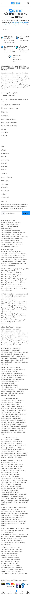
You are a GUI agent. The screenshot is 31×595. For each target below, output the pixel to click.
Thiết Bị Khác (16, 348)
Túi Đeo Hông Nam (22, 480)
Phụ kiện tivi (4, 255)
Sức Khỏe (18, 331)
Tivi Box (3, 265)
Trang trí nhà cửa (6, 323)
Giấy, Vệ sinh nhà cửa (18, 379)
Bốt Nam (22, 523)
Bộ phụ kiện (4, 504)
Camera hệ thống (21, 253)
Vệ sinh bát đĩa (5, 310)
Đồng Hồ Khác (5, 408)
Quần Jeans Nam (21, 420)
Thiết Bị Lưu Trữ (15, 234)
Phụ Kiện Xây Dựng (6, 352)
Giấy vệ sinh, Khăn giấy (7, 316)
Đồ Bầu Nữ (4, 445)
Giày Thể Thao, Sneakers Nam (9, 523)
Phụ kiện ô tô (18, 540)
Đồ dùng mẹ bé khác (17, 286)
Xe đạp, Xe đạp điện (21, 536)
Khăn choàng (4, 430)
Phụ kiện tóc (4, 426)
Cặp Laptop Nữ (23, 500)
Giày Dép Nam (22, 507)
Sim (21, 244)
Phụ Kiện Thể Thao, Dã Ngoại (9, 553)
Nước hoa (4, 341)
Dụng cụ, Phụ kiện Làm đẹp (9, 337)
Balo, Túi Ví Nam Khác (7, 464)
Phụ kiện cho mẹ (21, 279)
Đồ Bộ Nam (13, 430)
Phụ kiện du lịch (5, 567)
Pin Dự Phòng (5, 234)
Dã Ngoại (16, 561)
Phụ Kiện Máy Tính (6, 242)
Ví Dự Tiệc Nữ (22, 498)
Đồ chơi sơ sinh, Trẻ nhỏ (8, 279)
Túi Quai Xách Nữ (17, 484)
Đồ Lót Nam (20, 424)
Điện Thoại (18, 222)
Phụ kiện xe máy (5, 544)
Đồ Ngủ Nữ (4, 447)
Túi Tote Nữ (19, 488)
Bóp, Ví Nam (4, 470)
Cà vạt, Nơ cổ (20, 406)
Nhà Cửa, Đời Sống (6, 296)
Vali (16, 569)
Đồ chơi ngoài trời (6, 275)
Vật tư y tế (16, 329)
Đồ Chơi (18, 273)
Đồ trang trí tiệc (5, 304)
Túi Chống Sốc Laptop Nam (9, 494)
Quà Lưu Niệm (5, 559)
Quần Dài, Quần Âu (6, 432)
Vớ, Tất (3, 422)
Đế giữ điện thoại (6, 228)
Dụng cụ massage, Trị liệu (8, 335)
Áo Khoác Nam (22, 428)
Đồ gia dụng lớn (5, 350)
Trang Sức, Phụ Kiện (16, 408)
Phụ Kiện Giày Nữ (6, 511)
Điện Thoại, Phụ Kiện (7, 222)
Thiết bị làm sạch (23, 358)
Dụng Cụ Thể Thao (6, 565)
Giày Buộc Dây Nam (18, 515)
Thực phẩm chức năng (7, 343)
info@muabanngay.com (12, 105)
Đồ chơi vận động (6, 277)
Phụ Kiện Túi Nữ (14, 470)
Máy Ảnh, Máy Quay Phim (17, 255)
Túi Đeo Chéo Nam (6, 474)
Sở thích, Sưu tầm (6, 284)
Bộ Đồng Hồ (4, 420)
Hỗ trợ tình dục (22, 337)
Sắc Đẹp (18, 327)
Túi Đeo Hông (22, 494)
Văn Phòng (17, 565)
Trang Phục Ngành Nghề (8, 406)
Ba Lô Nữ (8, 502)
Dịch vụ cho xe (19, 530)
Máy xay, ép (4, 364)
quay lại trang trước (17, 22)
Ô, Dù (16, 500)
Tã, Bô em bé (17, 277)
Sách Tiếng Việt (16, 571)
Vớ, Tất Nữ (18, 443)
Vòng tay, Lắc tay (21, 422)
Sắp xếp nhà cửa (20, 316)
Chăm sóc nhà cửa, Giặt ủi (18, 310)
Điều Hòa (3, 263)
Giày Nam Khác (5, 509)
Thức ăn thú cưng (13, 375)
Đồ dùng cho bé (23, 269)
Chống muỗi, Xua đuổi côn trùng (10, 333)
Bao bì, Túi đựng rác (21, 294)
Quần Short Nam (6, 418)
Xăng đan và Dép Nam (21, 513)
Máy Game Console (18, 257)
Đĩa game (17, 261)
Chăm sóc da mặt (6, 329)
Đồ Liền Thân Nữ (22, 453)
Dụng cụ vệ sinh (5, 308)
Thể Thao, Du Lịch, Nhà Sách (9, 573)
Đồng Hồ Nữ (10, 422)
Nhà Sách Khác (5, 551)
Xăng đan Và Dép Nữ (7, 513)
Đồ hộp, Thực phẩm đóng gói (9, 385)
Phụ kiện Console (23, 259)
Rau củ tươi (22, 375)
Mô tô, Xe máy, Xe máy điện (9, 534)
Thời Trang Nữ (18, 373)
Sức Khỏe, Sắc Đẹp (21, 343)
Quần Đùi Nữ (11, 395)
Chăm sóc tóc (22, 335)
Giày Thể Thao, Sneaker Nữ (9, 521)
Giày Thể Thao (15, 559)
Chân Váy (21, 393)
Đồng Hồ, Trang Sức (19, 432)
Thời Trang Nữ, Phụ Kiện (8, 389)
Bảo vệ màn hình (17, 242)
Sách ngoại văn (5, 571)
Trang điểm (24, 333)
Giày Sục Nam (22, 521)
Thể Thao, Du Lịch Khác (7, 549)
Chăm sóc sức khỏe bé (7, 273)
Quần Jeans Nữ (12, 393)
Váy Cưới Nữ (20, 391)
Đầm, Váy (4, 393)
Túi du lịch (4, 569)
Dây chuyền (15, 476)
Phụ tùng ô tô (17, 538)
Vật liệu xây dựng (18, 354)
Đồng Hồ (17, 402)
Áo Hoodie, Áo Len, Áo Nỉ (8, 424)
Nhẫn (2, 434)
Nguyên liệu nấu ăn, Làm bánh (9, 381)
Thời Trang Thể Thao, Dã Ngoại (10, 557)
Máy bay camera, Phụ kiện (8, 259)
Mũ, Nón (13, 480)
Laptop (3, 244)
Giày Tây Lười (16, 519)
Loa (21, 263)
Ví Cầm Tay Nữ (5, 498)
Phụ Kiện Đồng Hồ (6, 412)
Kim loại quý (17, 468)
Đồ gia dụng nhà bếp (7, 356)
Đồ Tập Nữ (18, 445)
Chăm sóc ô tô (23, 534)
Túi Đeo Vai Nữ (18, 478)
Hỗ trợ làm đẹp (18, 339)
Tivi (25, 263)
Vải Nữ (11, 445)
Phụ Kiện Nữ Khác (6, 441)
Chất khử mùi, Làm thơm (19, 304)
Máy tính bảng (14, 224)
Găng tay (23, 426)
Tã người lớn (12, 341)
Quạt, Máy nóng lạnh (16, 360)
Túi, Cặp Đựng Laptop (16, 496)
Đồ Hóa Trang (16, 418)
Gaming (16, 244)
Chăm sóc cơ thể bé (20, 288)
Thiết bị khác (14, 246)
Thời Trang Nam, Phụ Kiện (8, 428)
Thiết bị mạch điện (20, 356)
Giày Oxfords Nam (17, 517)
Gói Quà (21, 569)
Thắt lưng (14, 462)
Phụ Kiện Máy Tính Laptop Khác (10, 230)
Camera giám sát (6, 257)
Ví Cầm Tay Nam (5, 484)
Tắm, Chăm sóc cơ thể (7, 331)
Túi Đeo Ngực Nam (6, 478)
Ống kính (10, 261)
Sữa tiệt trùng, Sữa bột (8, 391)
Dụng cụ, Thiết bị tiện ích (19, 308)
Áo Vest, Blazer (14, 426)
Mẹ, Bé (15, 269)
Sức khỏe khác (17, 345)
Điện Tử (21, 251)
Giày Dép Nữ (14, 509)
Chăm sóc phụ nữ (6, 345)
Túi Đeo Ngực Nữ (6, 492)
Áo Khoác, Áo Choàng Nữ (8, 453)
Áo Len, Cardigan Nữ (18, 449)
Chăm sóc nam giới (23, 341)
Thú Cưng (14, 371)
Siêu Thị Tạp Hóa (15, 367)
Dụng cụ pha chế (10, 318)
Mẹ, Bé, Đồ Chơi (17, 284)
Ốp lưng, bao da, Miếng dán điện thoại (11, 238)
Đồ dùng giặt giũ (6, 379)
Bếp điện (25, 352)
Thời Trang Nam (5, 400)
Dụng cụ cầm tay (6, 362)
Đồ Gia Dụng (15, 350)
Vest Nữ (19, 451)
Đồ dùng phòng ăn (20, 319)
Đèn (2, 318)
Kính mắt (15, 472)
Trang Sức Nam (5, 416)
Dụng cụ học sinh (17, 567)
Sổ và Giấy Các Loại (6, 561)
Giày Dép (3, 525)
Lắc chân (12, 420)
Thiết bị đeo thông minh (8, 253)
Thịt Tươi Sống (5, 371)
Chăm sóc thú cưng (6, 373)
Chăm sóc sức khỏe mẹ (18, 283)
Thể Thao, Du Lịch (16, 551)
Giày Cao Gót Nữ (6, 517)
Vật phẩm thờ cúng (19, 306)
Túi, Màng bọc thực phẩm (8, 300)
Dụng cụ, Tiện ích (6, 354)
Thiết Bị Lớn (13, 358)
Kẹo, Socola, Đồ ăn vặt (7, 383)
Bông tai (21, 430)
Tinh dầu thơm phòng (7, 319)
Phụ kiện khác (5, 246)
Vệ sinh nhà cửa (5, 312)
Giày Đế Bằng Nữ (6, 519)
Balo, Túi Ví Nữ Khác (6, 466)
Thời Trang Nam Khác (7, 402)
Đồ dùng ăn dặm (17, 275)
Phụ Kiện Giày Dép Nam (19, 511)
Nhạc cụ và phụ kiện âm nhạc (9, 555)
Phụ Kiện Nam (15, 404)
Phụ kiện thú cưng (19, 369)
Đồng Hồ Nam (5, 404)
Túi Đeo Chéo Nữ (6, 482)
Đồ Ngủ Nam (16, 412)
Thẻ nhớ (9, 244)
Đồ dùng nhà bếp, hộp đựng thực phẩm (12, 314)
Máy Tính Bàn (5, 224)
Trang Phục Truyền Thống (8, 410)
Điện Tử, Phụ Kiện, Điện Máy (9, 251)
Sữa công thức (5, 286)
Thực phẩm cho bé (6, 290)
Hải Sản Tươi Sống (6, 369)
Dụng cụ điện (5, 360)
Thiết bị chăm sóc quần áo (20, 362)
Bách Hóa (17, 377)
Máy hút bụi (4, 358)
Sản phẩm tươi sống (7, 377)
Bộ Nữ (19, 447)
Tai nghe (3, 261)
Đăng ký (25, 213)
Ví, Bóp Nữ (17, 474)
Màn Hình (15, 226)
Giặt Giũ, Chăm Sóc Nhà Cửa (9, 298)
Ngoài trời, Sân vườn (20, 296)
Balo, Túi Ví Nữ (19, 464)
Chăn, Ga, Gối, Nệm (6, 321)
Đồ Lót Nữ (12, 447)
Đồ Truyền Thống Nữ (7, 443)
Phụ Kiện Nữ (16, 439)
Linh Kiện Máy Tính (6, 232)
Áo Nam (24, 414)
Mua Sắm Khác (23, 573)
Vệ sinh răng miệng (6, 339)
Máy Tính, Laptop (6, 226)
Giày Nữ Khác (12, 507)
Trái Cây (3, 375)
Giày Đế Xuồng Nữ (6, 515)
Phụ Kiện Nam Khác (17, 400)
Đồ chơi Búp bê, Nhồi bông (8, 271)
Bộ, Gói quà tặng (17, 281)
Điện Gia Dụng (17, 352)
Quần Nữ (3, 395)
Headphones (11, 265)
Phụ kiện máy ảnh (13, 263)
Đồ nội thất (17, 321)
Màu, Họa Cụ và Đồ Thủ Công (9, 563)
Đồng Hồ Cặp (15, 416)
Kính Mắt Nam (5, 414)
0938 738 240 (9, 95)
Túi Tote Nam (14, 490)
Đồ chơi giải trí (5, 283)
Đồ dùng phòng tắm (7, 288)
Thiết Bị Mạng (24, 236)
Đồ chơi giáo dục (6, 281)
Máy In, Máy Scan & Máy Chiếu (9, 240)
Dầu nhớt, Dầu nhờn (6, 540)
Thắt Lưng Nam (21, 410)
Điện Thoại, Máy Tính (19, 232)
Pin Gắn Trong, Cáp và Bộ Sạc (9, 236)
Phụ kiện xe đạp (19, 542)
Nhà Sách (19, 549)
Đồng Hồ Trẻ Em (15, 414)
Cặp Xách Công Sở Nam (8, 488)
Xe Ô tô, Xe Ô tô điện (22, 528)
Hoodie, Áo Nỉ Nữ (6, 449)
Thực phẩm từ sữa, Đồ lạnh (9, 387)
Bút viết (11, 569)
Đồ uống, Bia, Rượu (22, 389)
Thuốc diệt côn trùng (20, 302)
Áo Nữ (24, 445)
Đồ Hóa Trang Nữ (6, 439)
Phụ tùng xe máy (6, 538)
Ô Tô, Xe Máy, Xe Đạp (7, 532)
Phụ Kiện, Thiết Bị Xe (7, 530)
